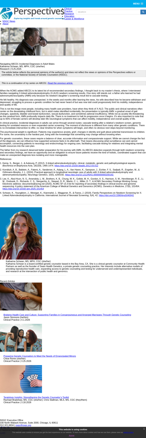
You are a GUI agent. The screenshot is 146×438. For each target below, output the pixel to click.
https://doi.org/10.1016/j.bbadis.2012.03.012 (76, 165)
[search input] (108, 12)
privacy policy (128, 432)
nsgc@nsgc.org (23, 425)
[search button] (143, 12)
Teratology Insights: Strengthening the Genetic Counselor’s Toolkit (36, 397)
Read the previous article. (60, 83)
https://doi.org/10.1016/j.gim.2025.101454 (23, 189)
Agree (71, 435)
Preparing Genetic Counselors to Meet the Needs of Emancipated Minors (39, 356)
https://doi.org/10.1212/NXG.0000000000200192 (89, 175)
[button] (138, 3)
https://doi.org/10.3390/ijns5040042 (116, 195)
